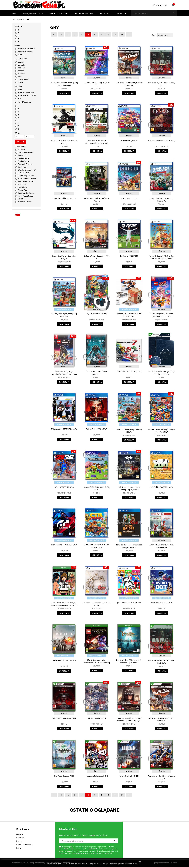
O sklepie (19, 834)
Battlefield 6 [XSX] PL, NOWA (64, 660)
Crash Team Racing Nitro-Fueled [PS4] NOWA (96, 545)
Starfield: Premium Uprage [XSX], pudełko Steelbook (161, 372)
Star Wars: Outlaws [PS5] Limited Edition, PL (129, 83)
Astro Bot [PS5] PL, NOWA (161, 602)
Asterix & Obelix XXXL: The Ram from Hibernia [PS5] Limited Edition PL (161, 257)
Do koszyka (64, 93)
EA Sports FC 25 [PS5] (129, 255)
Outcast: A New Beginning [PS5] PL (96, 256)
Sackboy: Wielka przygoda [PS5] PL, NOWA (64, 314)
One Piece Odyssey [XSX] (64, 775)
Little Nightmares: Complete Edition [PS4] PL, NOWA (129, 488)
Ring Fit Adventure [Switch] (96, 313)
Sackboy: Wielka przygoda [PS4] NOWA (129, 430)
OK (114, 840)
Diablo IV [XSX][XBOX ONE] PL (64, 717)
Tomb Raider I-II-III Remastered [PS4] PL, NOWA (129, 545)
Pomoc (19, 841)
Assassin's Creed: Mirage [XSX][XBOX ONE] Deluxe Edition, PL (129, 719)
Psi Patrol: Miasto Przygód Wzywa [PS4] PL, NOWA (161, 430)
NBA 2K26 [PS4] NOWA (64, 486)
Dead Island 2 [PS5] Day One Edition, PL (161, 199)
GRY (14, 13)
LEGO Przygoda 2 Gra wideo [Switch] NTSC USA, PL (161, 314)
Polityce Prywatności (105, 853)
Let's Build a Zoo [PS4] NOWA (161, 486)
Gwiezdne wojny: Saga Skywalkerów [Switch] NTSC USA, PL (64, 373)
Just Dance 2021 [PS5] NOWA (129, 602)
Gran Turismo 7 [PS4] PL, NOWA (64, 544)
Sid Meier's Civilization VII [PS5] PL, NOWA (96, 603)
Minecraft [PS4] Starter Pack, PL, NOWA (96, 488)
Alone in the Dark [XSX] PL (129, 775)
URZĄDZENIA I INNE (33, 13)
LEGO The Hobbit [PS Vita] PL (64, 198)
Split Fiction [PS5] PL (129, 198)
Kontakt (19, 847)
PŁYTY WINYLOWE (84, 13)
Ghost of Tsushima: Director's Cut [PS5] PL (64, 141)
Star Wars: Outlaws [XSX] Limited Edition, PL (161, 719)
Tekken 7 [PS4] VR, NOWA (96, 428)
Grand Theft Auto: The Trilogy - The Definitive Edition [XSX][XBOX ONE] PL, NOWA (64, 604)
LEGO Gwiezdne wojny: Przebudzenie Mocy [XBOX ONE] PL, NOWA (96, 661)
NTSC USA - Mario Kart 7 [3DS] (129, 371)
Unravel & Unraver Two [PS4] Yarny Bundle (161, 545)
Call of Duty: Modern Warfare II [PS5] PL (96, 199)
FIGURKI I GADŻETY (59, 13)
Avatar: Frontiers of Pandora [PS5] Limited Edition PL (64, 83)
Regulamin (20, 837)
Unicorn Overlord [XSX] (96, 717)
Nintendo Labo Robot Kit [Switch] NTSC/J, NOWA (129, 314)
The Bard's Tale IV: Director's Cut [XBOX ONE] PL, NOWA (129, 660)
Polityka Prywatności (24, 844)
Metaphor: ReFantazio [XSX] (96, 775)
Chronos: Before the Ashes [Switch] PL (96, 372)
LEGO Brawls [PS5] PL (129, 140)
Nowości (122, 13)
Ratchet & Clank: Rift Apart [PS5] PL (96, 83)
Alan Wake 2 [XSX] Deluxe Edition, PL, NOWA (161, 661)
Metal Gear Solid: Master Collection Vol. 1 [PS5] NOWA (96, 141)
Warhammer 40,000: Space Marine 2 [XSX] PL (161, 776)
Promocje (105, 13)
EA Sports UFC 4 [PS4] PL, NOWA (64, 428)
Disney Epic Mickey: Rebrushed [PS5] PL (64, 256)
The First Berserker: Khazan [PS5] (161, 140)
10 (122, 34)
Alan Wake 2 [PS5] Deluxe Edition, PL (161, 83)
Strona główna (18, 19)
